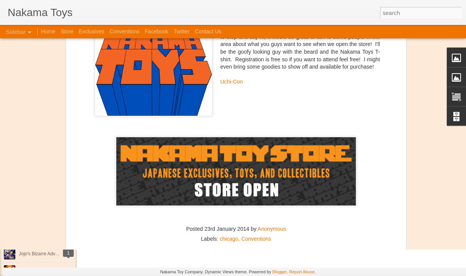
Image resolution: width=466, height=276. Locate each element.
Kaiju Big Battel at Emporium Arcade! (56, 236)
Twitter (181, 31)
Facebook (156, 31)
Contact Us (208, 31)
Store (67, 31)
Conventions (256, 176)
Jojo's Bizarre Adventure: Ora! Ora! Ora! (59, 253)
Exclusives (91, 31)
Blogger (280, 271)
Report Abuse (302, 271)
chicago (229, 176)
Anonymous (272, 166)
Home (48, 31)
